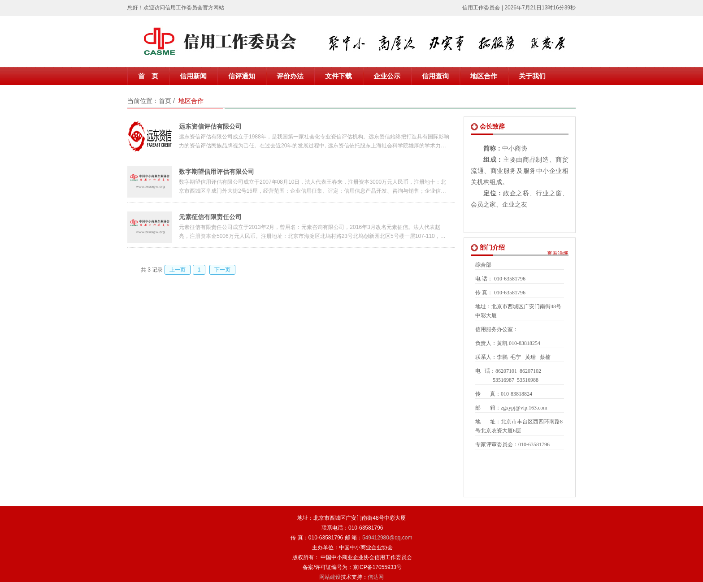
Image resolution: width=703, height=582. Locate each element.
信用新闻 (193, 76)
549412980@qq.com (387, 538)
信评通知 (241, 76)
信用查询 (435, 76)
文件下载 (338, 76)
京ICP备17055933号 (377, 567)
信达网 (376, 577)
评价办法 (290, 76)
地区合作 (483, 76)
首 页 (148, 76)
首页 (165, 100)
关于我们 (532, 76)
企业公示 (386, 76)
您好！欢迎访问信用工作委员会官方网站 (175, 7)
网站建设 (330, 577)
